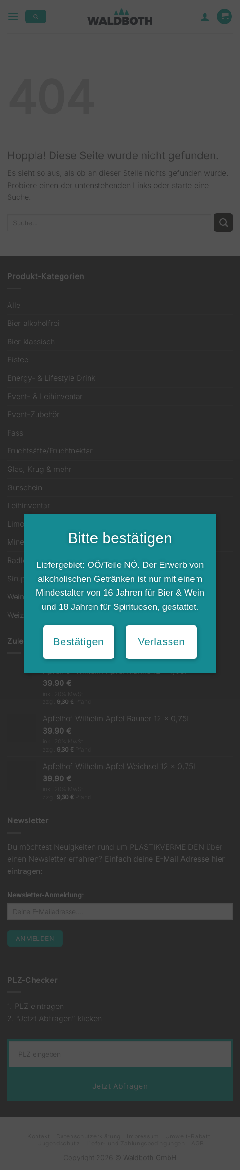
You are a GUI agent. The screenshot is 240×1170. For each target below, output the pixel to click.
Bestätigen (78, 642)
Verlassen (161, 642)
